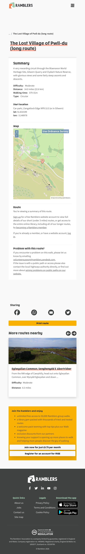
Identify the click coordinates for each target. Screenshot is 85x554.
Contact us (19, 512)
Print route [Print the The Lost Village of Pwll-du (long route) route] (42, 323)
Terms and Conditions (44, 507)
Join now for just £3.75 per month (42, 447)
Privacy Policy (42, 502)
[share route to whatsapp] (34, 312)
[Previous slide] (68, 333)
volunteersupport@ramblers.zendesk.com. (34, 259)
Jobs (18, 507)
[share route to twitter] (68, 312)
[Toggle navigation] (72, 5)
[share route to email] (51, 312)
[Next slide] (74, 333)
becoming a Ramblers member (31, 227)
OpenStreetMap (57, 198)
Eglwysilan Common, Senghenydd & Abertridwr (41, 368)
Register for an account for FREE (42, 453)
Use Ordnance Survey (55, 131)
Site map (18, 516)
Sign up (17, 216)
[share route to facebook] (17, 312)
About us (18, 502)
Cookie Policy (42, 512)
